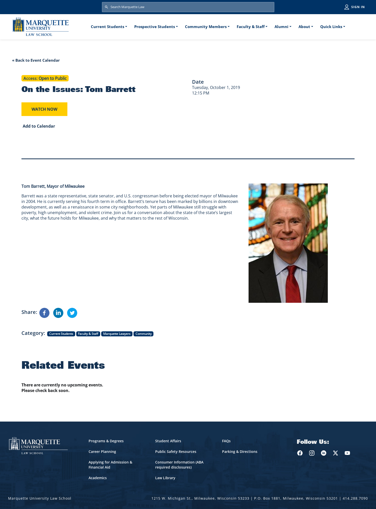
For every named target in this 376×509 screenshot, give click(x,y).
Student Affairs (168, 440)
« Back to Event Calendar (36, 60)
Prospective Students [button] (154, 26)
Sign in (358, 7)
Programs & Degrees (106, 440)
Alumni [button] (281, 26)
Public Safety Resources (175, 451)
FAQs (226, 440)
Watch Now (44, 109)
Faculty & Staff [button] (251, 26)
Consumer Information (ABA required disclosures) (179, 465)
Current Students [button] (107, 26)
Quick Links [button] (331, 26)
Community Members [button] (206, 26)
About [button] (304, 26)
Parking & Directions (239, 451)
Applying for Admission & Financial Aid (110, 465)
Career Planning (102, 451)
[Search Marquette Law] (188, 7)
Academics (98, 477)
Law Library (165, 477)
